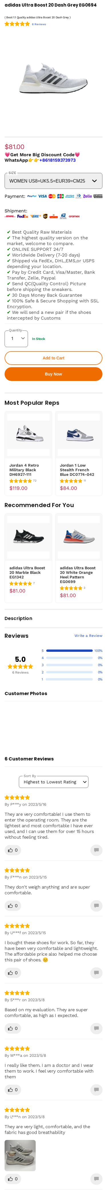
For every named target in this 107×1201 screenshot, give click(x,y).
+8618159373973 (57, 160)
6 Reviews (39, 24)
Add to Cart (53, 358)
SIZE (12, 173)
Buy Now (53, 374)
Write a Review (88, 635)
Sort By (30, 776)
